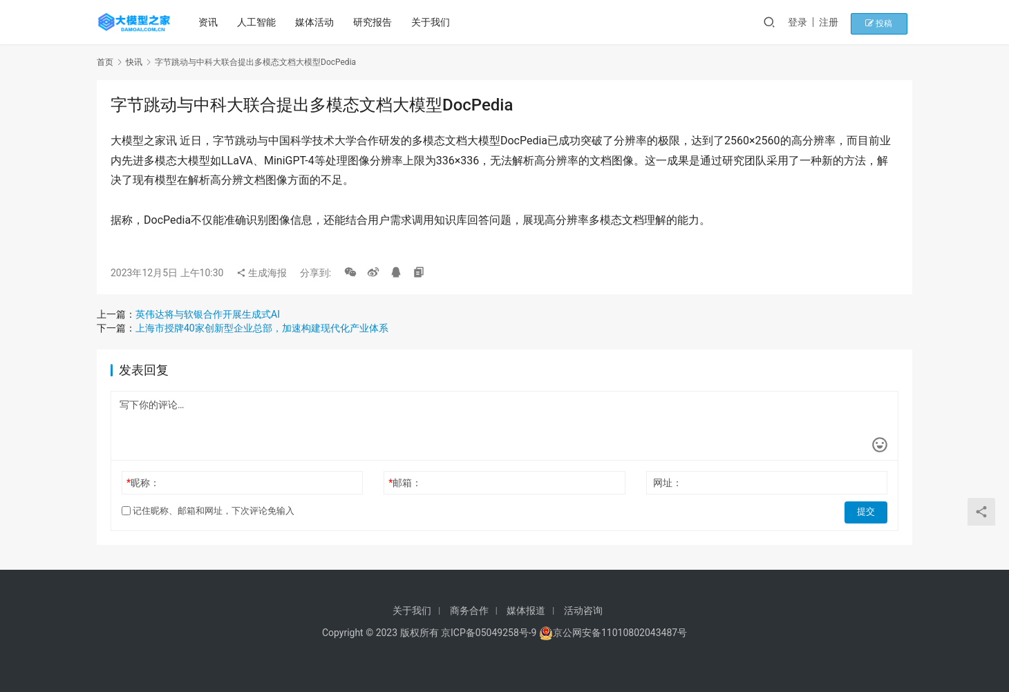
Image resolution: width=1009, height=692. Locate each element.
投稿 (887, 22)
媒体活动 (317, 22)
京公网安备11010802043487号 (620, 632)
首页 (105, 62)
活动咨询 (583, 610)
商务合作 (469, 610)
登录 (811, 22)
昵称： (143, 482)
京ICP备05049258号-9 (488, 632)
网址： (667, 482)
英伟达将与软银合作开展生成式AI (207, 314)
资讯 (210, 22)
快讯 (134, 62)
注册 (842, 22)
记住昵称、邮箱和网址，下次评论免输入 (208, 511)
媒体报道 (526, 610)
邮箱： (405, 482)
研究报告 (375, 22)
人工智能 (259, 22)
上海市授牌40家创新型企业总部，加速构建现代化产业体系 (261, 328)
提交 (868, 511)
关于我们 (433, 22)
